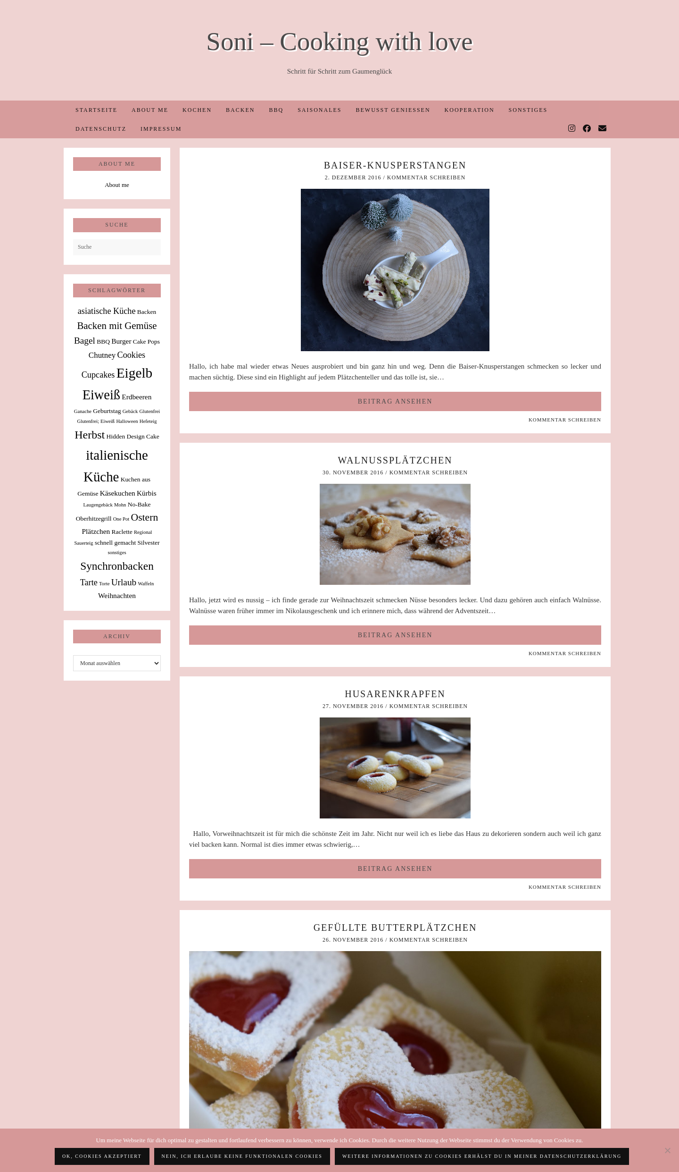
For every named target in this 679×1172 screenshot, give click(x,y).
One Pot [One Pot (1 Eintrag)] (121, 519)
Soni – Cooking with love (339, 41)
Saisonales (319, 110)
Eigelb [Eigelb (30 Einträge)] (134, 372)
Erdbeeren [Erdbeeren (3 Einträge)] (136, 397)
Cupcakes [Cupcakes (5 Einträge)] (98, 374)
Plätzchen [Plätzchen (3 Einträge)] (96, 531)
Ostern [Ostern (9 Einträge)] (144, 517)
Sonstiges (528, 110)
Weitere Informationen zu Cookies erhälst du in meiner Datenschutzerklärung (481, 1156)
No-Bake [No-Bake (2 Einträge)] (139, 504)
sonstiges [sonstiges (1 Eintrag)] (117, 552)
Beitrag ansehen (395, 401)
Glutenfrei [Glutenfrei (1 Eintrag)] (149, 411)
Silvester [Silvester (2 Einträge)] (148, 542)
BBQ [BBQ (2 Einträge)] (103, 341)
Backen (240, 110)
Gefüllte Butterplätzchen (395, 927)
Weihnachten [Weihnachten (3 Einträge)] (117, 595)
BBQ (276, 110)
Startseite (96, 110)
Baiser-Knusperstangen (395, 165)
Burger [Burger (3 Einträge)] (121, 341)
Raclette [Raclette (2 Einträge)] (122, 531)
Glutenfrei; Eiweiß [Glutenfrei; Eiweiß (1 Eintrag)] (96, 421)
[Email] (602, 128)
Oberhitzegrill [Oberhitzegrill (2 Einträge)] (94, 518)
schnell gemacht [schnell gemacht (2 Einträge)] (115, 542)
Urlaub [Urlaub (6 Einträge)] (124, 582)
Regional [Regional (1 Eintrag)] (143, 532)
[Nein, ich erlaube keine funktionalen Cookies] (667, 1150)
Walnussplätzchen (395, 460)
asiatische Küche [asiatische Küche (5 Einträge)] (107, 311)
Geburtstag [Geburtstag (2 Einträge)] (107, 410)
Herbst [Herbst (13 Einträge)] (90, 435)
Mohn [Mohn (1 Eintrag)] (120, 504)
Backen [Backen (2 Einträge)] (146, 311)
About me (150, 110)
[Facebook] (587, 128)
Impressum (161, 129)
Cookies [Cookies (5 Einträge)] (131, 355)
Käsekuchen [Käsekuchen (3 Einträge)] (117, 493)
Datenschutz (100, 129)
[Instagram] (572, 128)
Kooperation (470, 110)
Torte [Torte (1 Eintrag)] (104, 583)
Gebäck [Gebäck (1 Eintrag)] (130, 411)
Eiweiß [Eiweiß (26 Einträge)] (101, 395)
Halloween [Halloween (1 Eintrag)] (127, 421)
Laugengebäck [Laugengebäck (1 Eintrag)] (98, 504)
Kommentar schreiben (426, 177)
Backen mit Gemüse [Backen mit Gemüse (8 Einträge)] (117, 325)
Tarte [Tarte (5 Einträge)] (89, 582)
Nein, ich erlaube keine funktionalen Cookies (242, 1156)
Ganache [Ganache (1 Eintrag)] (82, 411)
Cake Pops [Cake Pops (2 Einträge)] (146, 341)
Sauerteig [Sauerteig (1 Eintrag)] (83, 543)
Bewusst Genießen (393, 110)
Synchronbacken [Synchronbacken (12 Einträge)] (117, 566)
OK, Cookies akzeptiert (102, 1156)
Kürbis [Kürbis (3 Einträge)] (147, 493)
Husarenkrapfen (395, 694)
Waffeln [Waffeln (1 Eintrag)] (146, 583)
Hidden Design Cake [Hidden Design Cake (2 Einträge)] (132, 436)
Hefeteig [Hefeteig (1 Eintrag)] (148, 421)
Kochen (197, 110)
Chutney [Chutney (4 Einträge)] (102, 355)
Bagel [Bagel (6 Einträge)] (84, 341)
